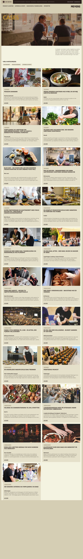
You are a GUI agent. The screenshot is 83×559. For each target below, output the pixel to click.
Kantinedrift (6, 64)
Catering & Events (26, 64)
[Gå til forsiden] (69, 6)
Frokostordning (16, 64)
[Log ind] (8, 1)
